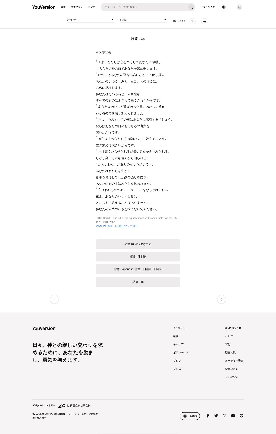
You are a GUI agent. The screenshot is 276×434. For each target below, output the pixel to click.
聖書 (63, 6)
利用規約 (94, 413)
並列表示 (179, 21)
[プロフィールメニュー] (237, 7)
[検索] (144, 7)
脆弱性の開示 (39, 417)
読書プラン (77, 6)
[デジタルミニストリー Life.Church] (138, 404)
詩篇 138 (91, 20)
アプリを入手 (208, 6)
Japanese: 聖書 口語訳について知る (116, 226)
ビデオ (91, 6)
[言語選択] (223, 7)
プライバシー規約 (77, 413)
